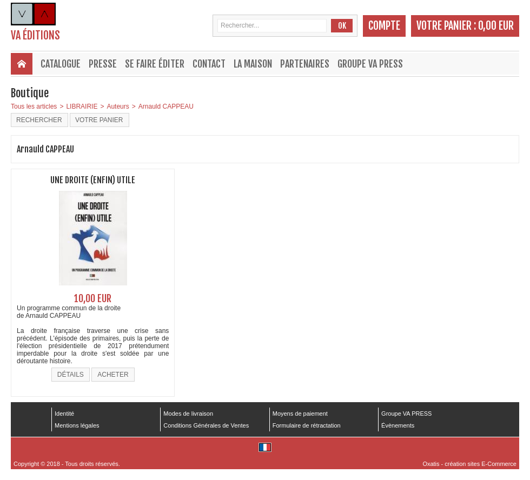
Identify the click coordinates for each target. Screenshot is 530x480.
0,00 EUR (496, 25)
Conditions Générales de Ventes (206, 425)
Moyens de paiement (300, 413)
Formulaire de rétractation (307, 425)
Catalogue (61, 64)
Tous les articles (34, 106)
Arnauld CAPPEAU (166, 106)
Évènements (397, 425)
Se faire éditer (154, 64)
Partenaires (304, 64)
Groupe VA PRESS (370, 64)
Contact (209, 64)
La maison (253, 64)
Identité (64, 413)
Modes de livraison (188, 413)
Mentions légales (77, 425)
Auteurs (118, 106)
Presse (103, 64)
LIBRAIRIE (81, 106)
